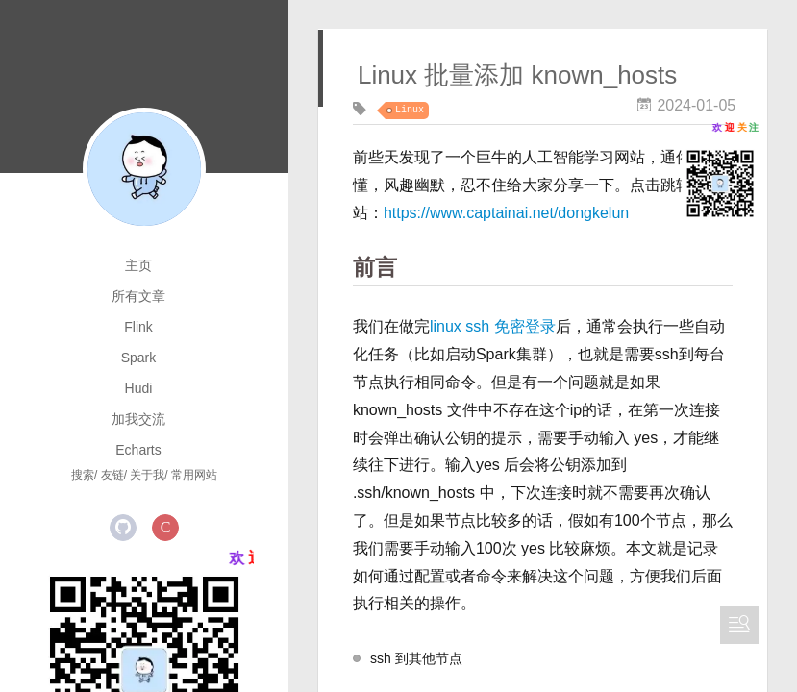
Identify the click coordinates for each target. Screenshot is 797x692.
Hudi (139, 388)
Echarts (138, 449)
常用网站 (194, 475)
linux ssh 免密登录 (493, 326)
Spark (139, 357)
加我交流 (138, 419)
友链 (112, 475)
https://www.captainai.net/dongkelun (506, 213)
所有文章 (138, 296)
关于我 (147, 475)
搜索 (82, 475)
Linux (409, 110)
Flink (138, 326)
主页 (138, 265)
